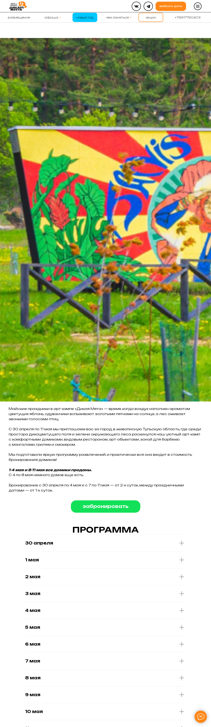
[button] (197, 6)
